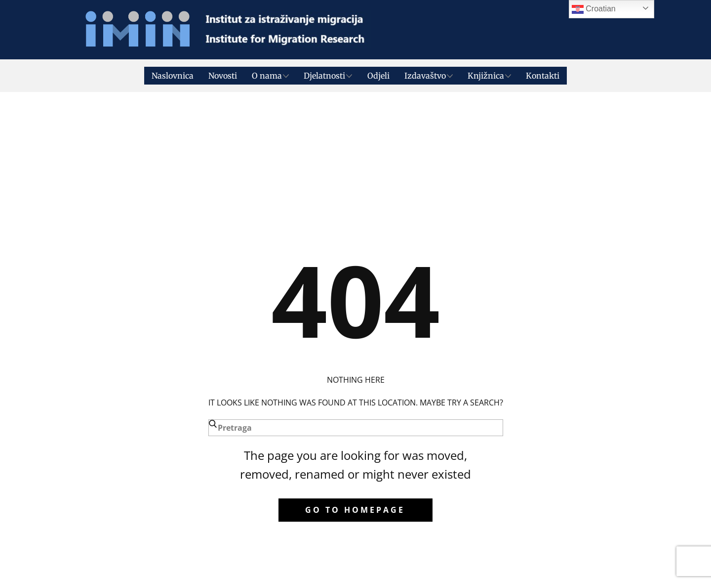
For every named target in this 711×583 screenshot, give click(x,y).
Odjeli (378, 76)
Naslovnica (173, 76)
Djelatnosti (324, 76)
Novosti (222, 76)
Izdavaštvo (425, 76)
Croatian (594, 9)
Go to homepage (355, 509)
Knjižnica (486, 76)
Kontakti (542, 76)
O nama (267, 76)
